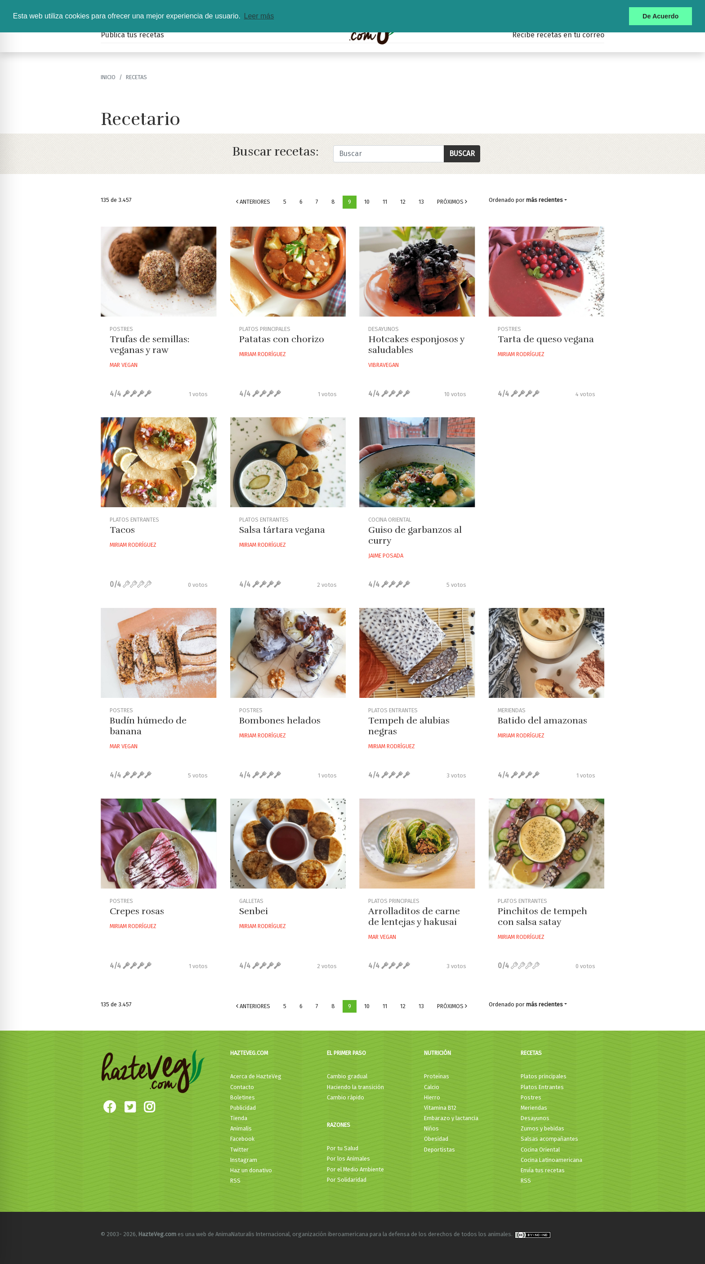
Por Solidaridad (346, 1179)
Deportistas (439, 1149)
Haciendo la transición (355, 1087)
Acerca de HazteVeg (255, 1076)
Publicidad (243, 1107)
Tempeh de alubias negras (409, 726)
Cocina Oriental (540, 1149)
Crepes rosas (137, 911)
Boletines (242, 1097)
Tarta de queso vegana (546, 339)
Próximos (452, 201)
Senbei (253, 911)
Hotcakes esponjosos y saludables (416, 345)
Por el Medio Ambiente (355, 1169)
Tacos (122, 530)
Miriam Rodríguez (262, 354)
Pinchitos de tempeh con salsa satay (542, 917)
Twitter (239, 1149)
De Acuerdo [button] (660, 16)
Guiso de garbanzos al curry (415, 535)
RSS (235, 1180)
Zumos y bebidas (542, 1128)
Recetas (531, 1053)
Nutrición (437, 1053)
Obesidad (436, 1138)
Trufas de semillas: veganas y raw (150, 345)
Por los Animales (348, 1158)
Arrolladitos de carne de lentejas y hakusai (414, 917)
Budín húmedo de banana (148, 726)
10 (367, 201)
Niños (431, 1128)
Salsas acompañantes (549, 1138)
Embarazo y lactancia (451, 1118)
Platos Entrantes (542, 1087)
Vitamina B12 (440, 1107)
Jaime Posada (385, 555)
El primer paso (346, 1053)
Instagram (243, 1160)
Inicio (108, 77)
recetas (136, 77)
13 (421, 201)
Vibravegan (383, 365)
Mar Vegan (124, 365)
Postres (531, 1097)
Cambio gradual (347, 1076)
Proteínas (436, 1076)
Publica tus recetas (132, 35)
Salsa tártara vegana (282, 530)
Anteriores (253, 201)
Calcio (431, 1087)
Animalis (241, 1128)
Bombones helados (280, 720)
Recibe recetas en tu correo (558, 35)
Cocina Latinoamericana (551, 1160)
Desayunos (535, 1118)
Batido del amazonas (542, 720)
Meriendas (534, 1107)
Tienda (238, 1118)
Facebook (242, 1138)
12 (403, 201)
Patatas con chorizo (281, 339)
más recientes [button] (544, 200)
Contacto (242, 1087)
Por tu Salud (342, 1148)
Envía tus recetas (543, 1170)
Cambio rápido (345, 1097)
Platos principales (544, 1076)
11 (385, 201)
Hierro (432, 1097)
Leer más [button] (259, 16)
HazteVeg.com (249, 1053)
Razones (338, 1124)
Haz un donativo (251, 1170)
